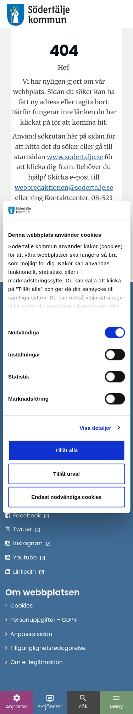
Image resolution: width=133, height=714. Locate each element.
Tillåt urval (66, 473)
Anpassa (16, 702)
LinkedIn (24, 572)
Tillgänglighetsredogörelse (47, 648)
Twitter (22, 529)
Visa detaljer (95, 427)
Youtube (25, 557)
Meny (116, 702)
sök (83, 702)
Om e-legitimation (36, 662)
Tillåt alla (66, 450)
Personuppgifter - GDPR (43, 620)
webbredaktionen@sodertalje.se (64, 187)
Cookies (21, 605)
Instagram (28, 543)
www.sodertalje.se (75, 157)
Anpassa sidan (31, 634)
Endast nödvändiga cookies (66, 497)
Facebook (27, 515)
